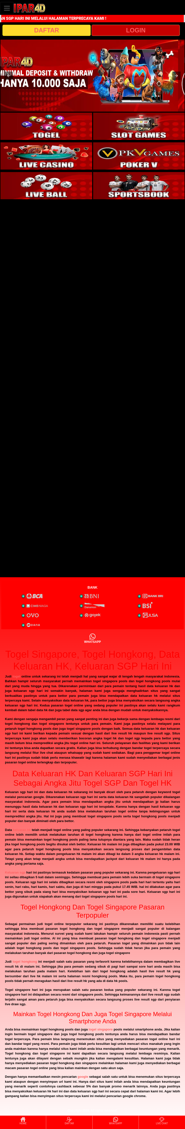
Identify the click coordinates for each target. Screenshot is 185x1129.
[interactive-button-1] (46, 126)
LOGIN (135, 30)
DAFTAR (46, 30)
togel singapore (101, 1029)
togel (16, 676)
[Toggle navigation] (7, 8)
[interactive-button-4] (139, 156)
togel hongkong (25, 961)
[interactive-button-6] (139, 185)
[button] (8, 76)
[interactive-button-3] (46, 156)
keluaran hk (22, 830)
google (83, 1077)
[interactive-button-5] (46, 185)
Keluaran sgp (15, 872)
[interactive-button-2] (139, 126)
